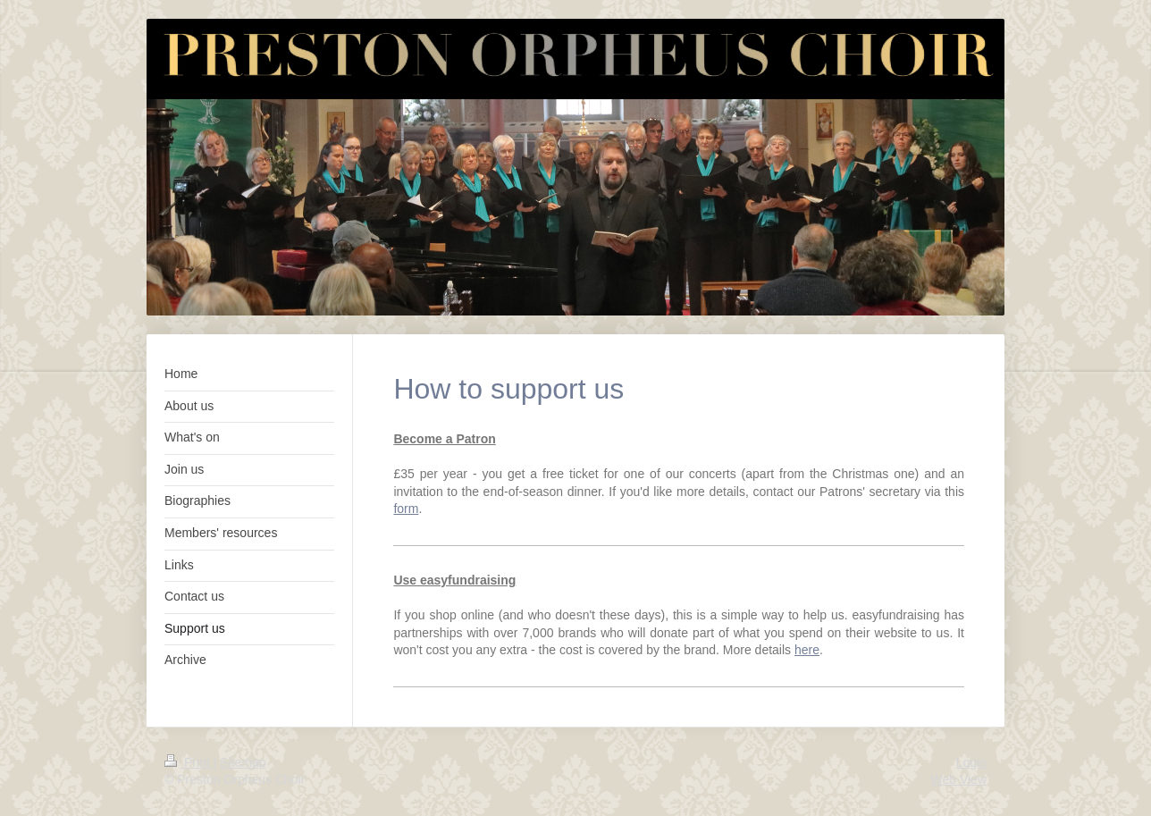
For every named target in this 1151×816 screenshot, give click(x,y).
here (806, 650)
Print (189, 762)
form (405, 508)
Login (971, 762)
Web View (958, 779)
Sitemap (242, 762)
